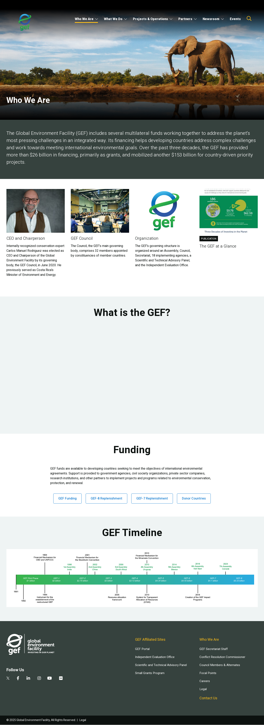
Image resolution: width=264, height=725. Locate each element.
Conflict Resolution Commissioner (222, 657)
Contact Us (208, 698)
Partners (185, 19)
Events (235, 19)
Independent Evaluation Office (155, 657)
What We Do (113, 19)
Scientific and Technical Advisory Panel (161, 665)
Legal (203, 689)
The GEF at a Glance (217, 246)
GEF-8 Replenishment (106, 498)
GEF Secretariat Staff (213, 649)
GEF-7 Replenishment (152, 498)
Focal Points (207, 673)
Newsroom (211, 19)
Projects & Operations (150, 19)
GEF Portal (142, 649)
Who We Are (84, 19)
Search (249, 18)
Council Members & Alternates (219, 665)
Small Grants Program (149, 673)
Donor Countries (194, 498)
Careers (204, 681)
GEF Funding (67, 498)
